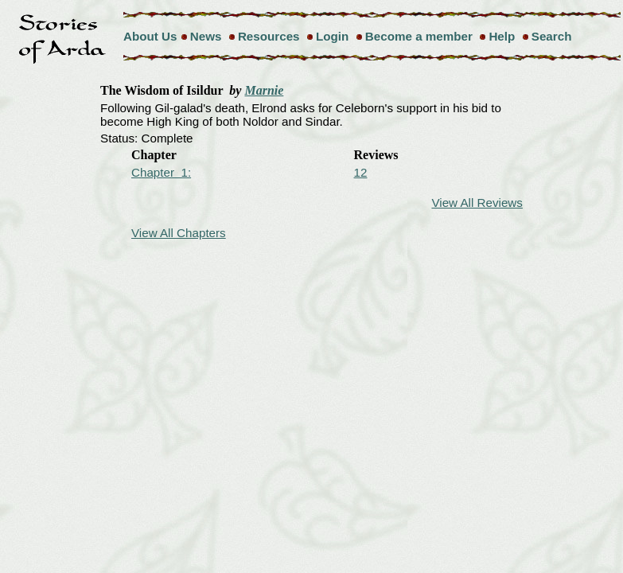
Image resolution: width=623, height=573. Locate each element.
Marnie (263, 90)
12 (361, 172)
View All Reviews (477, 202)
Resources (269, 36)
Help (502, 36)
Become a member (419, 36)
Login (332, 36)
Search (551, 36)
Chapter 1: (161, 172)
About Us (150, 36)
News (206, 36)
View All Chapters (178, 233)
